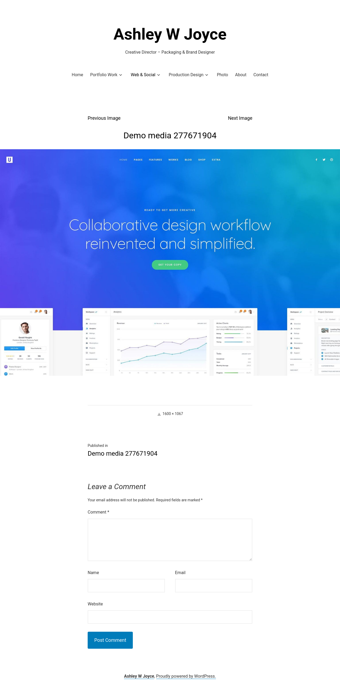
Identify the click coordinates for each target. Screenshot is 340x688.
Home (77, 74)
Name (93, 572)
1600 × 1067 (173, 414)
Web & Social (143, 74)
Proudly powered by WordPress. (186, 676)
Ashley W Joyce (170, 34)
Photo (222, 74)
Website (95, 603)
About (240, 74)
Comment (98, 512)
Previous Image (104, 118)
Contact (260, 74)
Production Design (186, 74)
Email (180, 572)
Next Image (240, 118)
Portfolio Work (103, 74)
